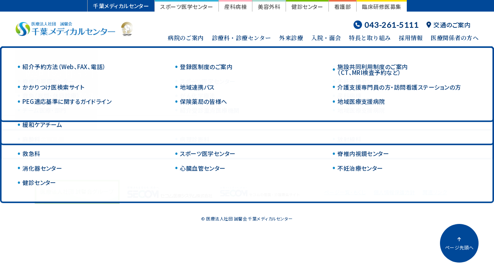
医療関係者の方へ (455, 38)
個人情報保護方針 (394, 192)
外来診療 (291, 38)
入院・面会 (326, 38)
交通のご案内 (448, 25)
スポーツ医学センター (186, 6)
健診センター (307, 6)
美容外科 (269, 6)
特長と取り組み (370, 38)
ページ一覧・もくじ (345, 192)
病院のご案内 (186, 38)
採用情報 (411, 38)
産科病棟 (235, 6)
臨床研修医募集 (381, 6)
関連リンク (435, 192)
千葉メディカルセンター (121, 6)
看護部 (342, 6)
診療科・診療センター (241, 38)
